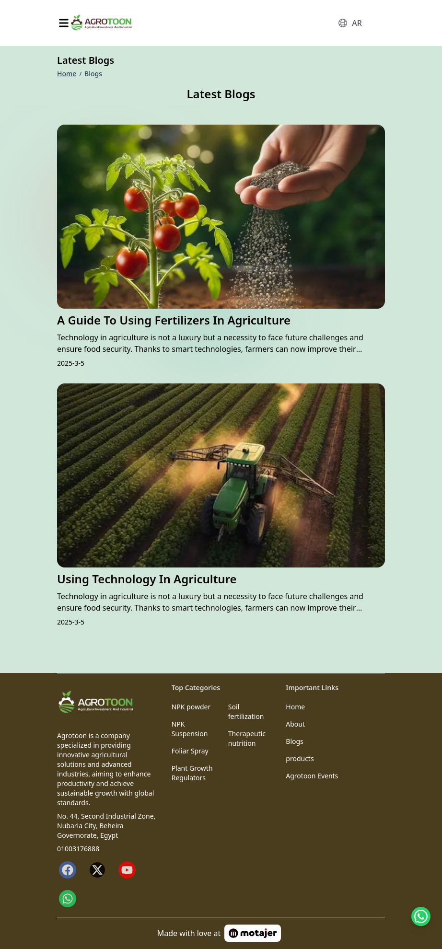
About (295, 724)
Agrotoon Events (312, 775)
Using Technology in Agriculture (147, 579)
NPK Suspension (190, 728)
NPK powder (191, 706)
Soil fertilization (246, 711)
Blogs (294, 741)
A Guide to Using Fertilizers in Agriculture (174, 320)
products (300, 758)
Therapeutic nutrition (247, 738)
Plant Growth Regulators (192, 773)
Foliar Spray (190, 750)
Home (66, 73)
